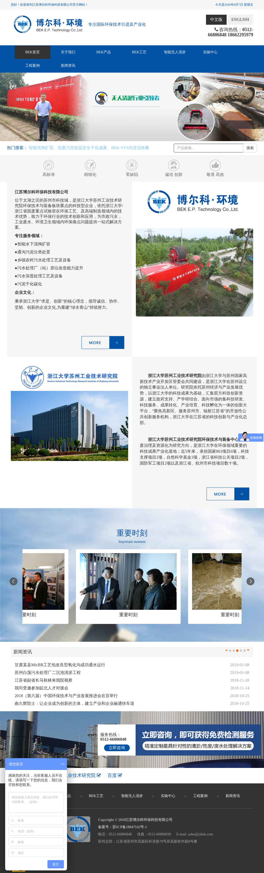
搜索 (250, 148)
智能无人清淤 (175, 52)
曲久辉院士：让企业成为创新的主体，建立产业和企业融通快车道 (74, 703)
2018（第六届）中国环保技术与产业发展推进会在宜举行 (66, 696)
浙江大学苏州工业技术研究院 (68, 775)
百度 (115, 775)
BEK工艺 (139, 52)
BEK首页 (32, 52)
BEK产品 (103, 52)
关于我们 (68, 52)
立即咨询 (117, 748)
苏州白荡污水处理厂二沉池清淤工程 (48, 672)
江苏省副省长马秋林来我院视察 (43, 680)
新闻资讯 (68, 65)
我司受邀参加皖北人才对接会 (41, 688)
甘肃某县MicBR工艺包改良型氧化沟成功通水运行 (60, 665)
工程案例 (32, 65)
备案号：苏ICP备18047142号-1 (122, 827)
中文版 (216, 19)
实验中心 (210, 52)
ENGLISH (240, 19)
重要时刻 (28, 614)
